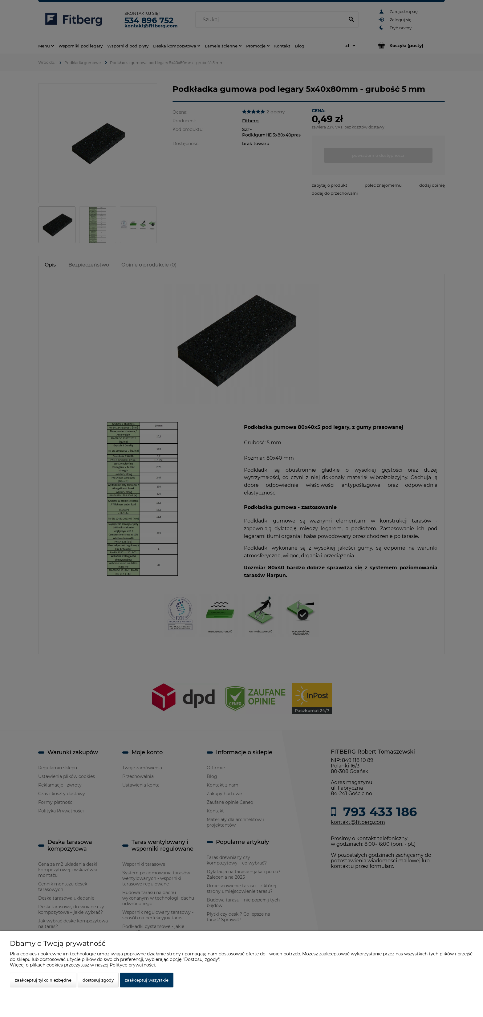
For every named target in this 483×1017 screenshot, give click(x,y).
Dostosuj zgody (98, 980)
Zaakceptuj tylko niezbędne (43, 980)
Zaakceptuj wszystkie (146, 980)
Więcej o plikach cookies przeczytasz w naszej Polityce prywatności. (83, 965)
